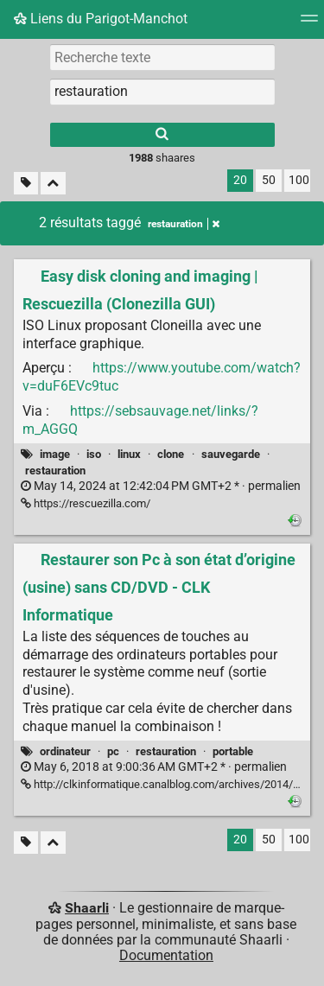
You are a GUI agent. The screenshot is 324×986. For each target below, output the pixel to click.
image (55, 454)
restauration (55, 470)
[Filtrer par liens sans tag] (26, 183)
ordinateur (65, 751)
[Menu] (309, 23)
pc (113, 751)
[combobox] (162, 92)
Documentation (166, 955)
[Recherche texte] (162, 57)
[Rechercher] (162, 135)
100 (299, 180)
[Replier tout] (53, 183)
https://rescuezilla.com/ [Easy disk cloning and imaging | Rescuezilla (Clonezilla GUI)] (85, 503)
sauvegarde (230, 454)
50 (269, 180)
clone (170, 454)
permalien (161, 486)
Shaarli (87, 908)
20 (240, 180)
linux (129, 454)
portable (233, 751)
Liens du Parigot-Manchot (100, 18)
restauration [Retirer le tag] (183, 224)
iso (93, 454)
